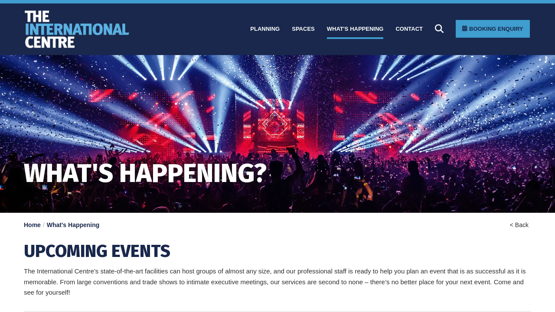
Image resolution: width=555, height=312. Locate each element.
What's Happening (73, 224)
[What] (355, 29)
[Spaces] (303, 29)
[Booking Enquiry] (492, 29)
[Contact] (409, 29)
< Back (519, 224)
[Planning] (265, 29)
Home (32, 224)
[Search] (439, 28)
